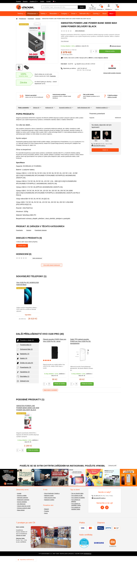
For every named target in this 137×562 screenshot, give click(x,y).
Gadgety (64, 13)
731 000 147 (102, 144)
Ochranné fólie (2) (25, 349)
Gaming (96, 13)
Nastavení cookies (49, 499)
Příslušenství (32, 13)
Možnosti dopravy (115, 46)
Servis (46, 513)
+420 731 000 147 (84, 69)
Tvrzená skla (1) (24, 345)
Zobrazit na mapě (21, 535)
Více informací (65, 41)
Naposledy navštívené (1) (26, 559)
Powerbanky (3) (24, 367)
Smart (73, 13)
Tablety (43, 13)
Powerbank (31, 18)
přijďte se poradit (112, 97)
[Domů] (16, 19)
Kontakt (48, 1)
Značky (42, 1)
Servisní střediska (22, 501)
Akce (111, 13)
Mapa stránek (21, 510)
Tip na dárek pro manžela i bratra (75, 508)
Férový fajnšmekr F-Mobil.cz (52, 493)
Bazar (105, 13)
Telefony (20, 13)
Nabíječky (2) (23, 354)
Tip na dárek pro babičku (78, 497)
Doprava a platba (21, 495)
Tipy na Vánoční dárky (77, 493)
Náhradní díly (84, 13)
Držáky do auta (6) (25, 363)
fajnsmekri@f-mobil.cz (98, 145)
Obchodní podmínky (22, 497)
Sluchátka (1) (23, 376)
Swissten (37, 18)
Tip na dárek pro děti (76, 495)
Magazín (25, 1)
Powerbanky (19, 230)
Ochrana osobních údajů (23, 508)
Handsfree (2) (23, 372)
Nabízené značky (49, 495)
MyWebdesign (87, 553)
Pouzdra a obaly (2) (25, 340)
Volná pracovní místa (50, 497)
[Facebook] (102, 507)
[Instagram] (107, 507)
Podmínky (53, 76)
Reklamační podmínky (23, 499)
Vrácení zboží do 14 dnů (23, 506)
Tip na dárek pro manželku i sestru (76, 504)
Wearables (53, 13)
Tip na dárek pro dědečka (75, 500)
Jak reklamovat (21, 504)
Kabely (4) (22, 358)
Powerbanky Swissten (41, 230)
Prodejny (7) (33, 1)
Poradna (18, 1)
